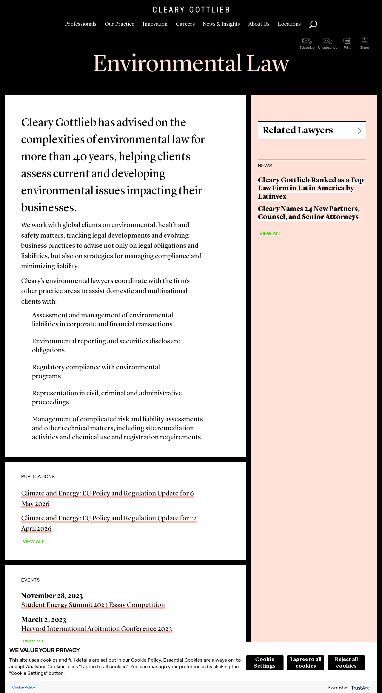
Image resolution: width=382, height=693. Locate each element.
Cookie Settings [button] (264, 663)
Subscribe (307, 47)
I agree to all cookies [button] (305, 663)
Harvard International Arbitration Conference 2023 (96, 629)
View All (33, 541)
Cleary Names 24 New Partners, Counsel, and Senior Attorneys (309, 213)
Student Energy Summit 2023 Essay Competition (93, 605)
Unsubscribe (327, 47)
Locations (289, 24)
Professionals (80, 24)
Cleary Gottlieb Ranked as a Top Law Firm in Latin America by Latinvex (311, 189)
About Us (258, 24)
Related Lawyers (298, 130)
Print (347, 47)
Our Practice (119, 24)
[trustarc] (360, 687)
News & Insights (221, 24)
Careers (185, 24)
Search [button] (313, 24)
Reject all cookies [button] (346, 663)
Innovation (155, 24)
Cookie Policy (23, 687)
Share (364, 47)
